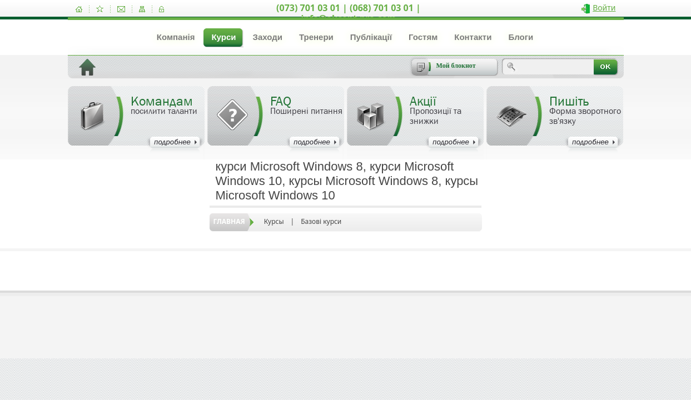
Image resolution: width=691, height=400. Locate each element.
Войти (604, 7)
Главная (229, 221)
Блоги (520, 37)
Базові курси (321, 221)
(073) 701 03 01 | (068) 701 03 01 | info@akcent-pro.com (348, 13)
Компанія (176, 37)
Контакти (472, 37)
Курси (223, 37)
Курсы (274, 221)
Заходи (267, 37)
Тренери (316, 37)
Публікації (371, 37)
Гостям (423, 37)
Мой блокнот (456, 65)
